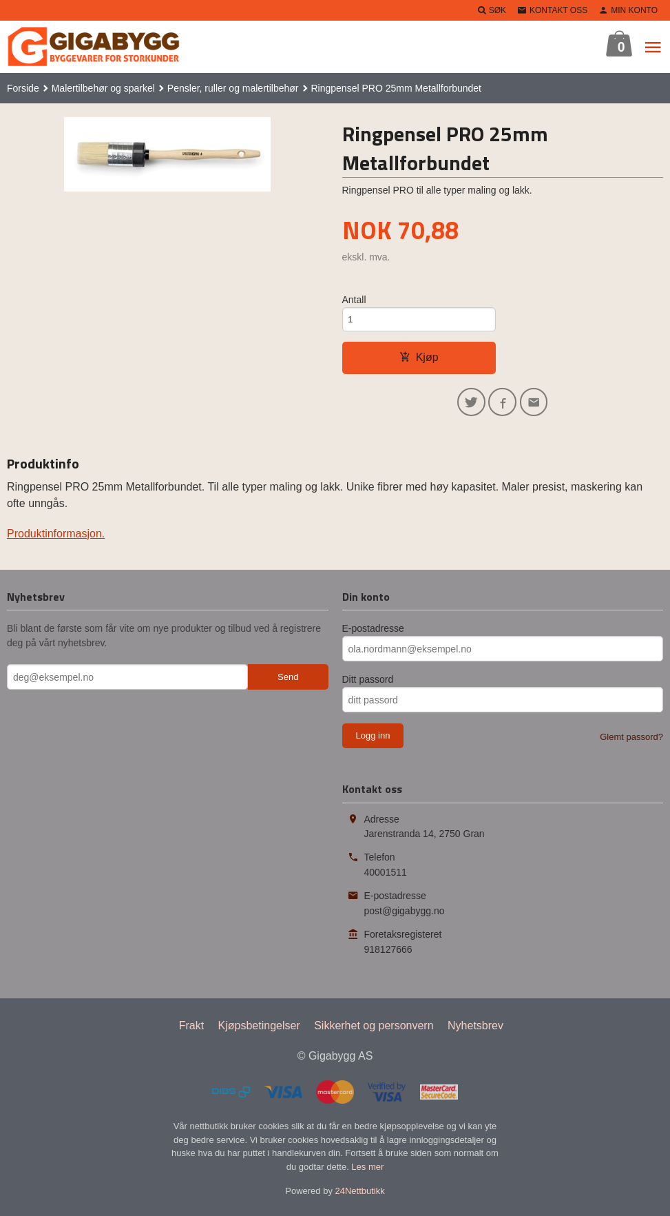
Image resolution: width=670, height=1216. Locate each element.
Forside (23, 88)
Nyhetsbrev (475, 1029)
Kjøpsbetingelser (259, 1029)
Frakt (191, 1029)
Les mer (367, 1171)
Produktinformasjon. (56, 538)
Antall (354, 299)
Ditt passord (368, 684)
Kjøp (419, 359)
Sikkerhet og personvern (373, 1029)
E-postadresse (373, 633)
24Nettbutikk (360, 1196)
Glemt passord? (631, 741)
